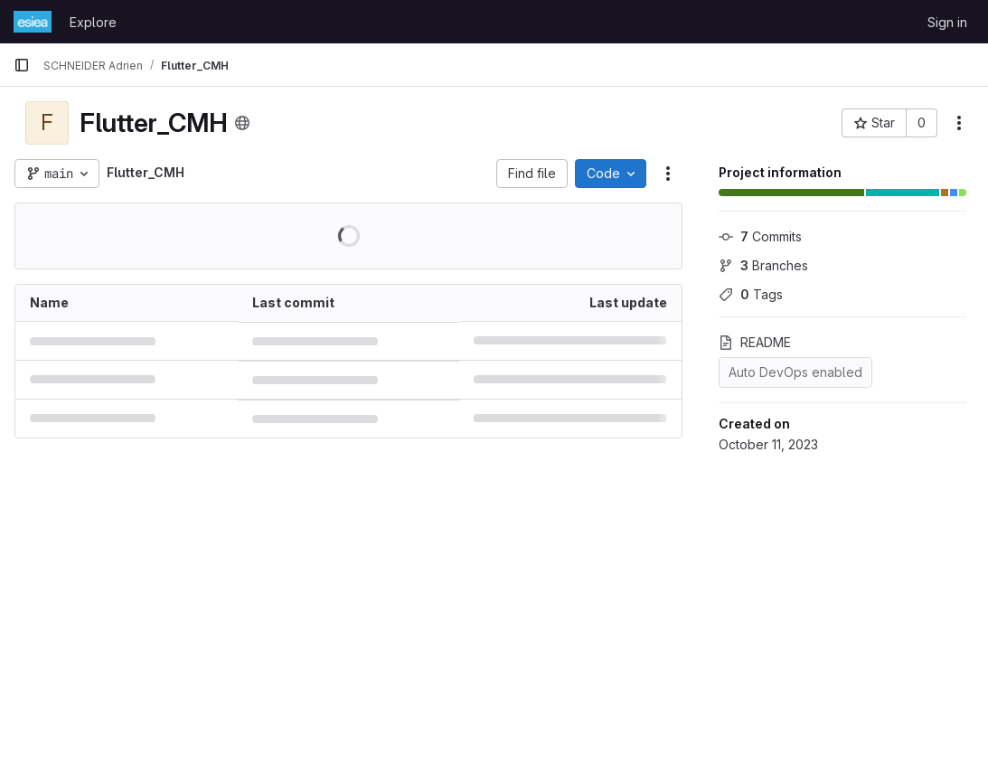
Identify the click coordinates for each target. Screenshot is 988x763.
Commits (760, 236)
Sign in (947, 22)
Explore (93, 22)
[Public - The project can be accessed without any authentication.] (242, 123)
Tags (751, 294)
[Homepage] (32, 21)
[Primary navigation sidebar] (21, 65)
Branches (763, 265)
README (755, 342)
